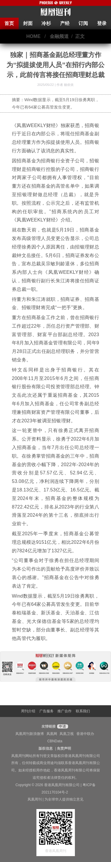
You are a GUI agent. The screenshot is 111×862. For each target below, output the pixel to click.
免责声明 (64, 748)
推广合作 (64, 711)
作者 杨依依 (65, 84)
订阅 (83, 23)
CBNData (54, 741)
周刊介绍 (28, 711)
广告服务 (46, 711)
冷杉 (46, 23)
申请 (62, 726)
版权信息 (45, 748)
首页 (9, 23)
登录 (102, 23)
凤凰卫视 (66, 734)
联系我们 (83, 711)
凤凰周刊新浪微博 (29, 734)
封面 (28, 23)
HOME (33, 36)
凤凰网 (51, 734)
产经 (65, 23)
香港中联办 (85, 734)
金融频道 (59, 36)
